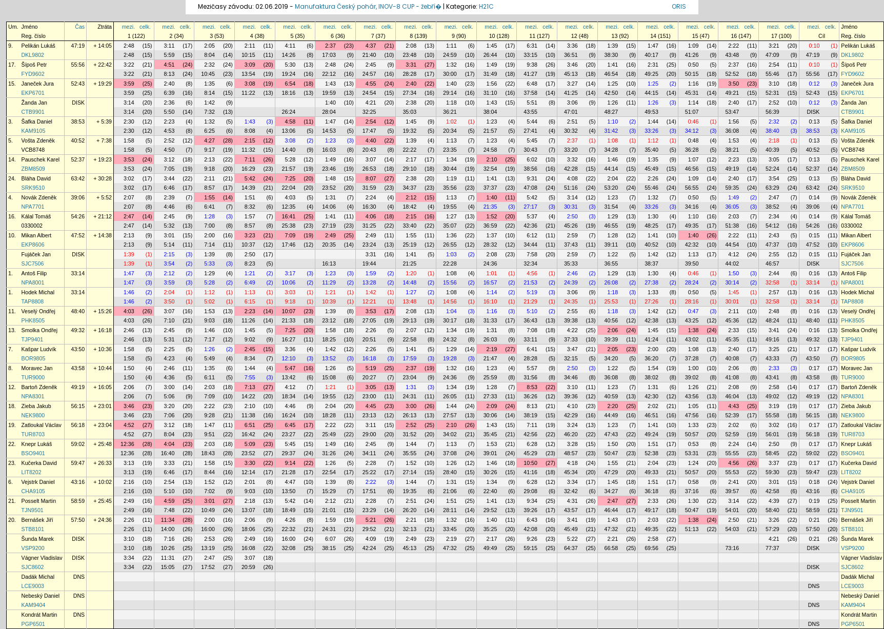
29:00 (369, 434)
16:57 (490, 282)
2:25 (169, 349)
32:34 (530, 263)
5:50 (169, 112)
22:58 (409, 339)
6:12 (532, 235)
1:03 (451, 254)
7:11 (250, 159)
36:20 (651, 358)
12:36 (127, 444)
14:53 (329, 131)
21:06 (450, 491)
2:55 (774, 254)
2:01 (250, 482)
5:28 (290, 159)
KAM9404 (34, 605)
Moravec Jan (37, 368)
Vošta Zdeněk (38, 140)
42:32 (692, 244)
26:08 (611, 282)
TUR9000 (33, 377)
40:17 (651, 55)
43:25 (692, 320)
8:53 (532, 387)
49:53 (651, 112)
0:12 (814, 83)
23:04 (409, 377)
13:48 (409, 301)
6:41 (209, 207)
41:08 (732, 377)
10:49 (208, 510)
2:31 (653, 65)
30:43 (530, 150)
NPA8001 (33, 282)
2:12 (411, 197)
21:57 (490, 131)
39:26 (530, 510)
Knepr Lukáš (37, 444)
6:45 (290, 425)
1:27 (451, 216)
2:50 (572, 216)
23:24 (369, 244)
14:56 (450, 301)
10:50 (530, 463)
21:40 (369, 55)
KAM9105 (34, 131)
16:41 (289, 216)
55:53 (732, 472)
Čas (80, 27)
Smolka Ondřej (39, 330)
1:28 (209, 216)
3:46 (572, 65)
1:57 (250, 216)
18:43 (208, 453)
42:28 (571, 169)
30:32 (571, 131)
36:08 (732, 131)
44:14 (611, 169)
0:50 (693, 65)
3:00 (169, 387)
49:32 (78, 330)
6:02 (532, 159)
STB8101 (33, 529)
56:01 (772, 434)
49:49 (490, 548)
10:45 (208, 74)
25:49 (329, 434)
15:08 (329, 377)
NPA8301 (33, 396)
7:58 (532, 254)
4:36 (169, 377)
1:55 (209, 197)
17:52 (208, 567)
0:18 (814, 482)
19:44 (369, 263)
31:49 (490, 74)
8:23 (250, 263)
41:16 (530, 472)
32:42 (571, 491)
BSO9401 (33, 453)
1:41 (612, 65)
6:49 (250, 282)
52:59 (732, 434)
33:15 (530, 55)
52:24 (772, 169)
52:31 (772, 93)
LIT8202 (32, 472)
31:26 (329, 453)
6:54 (290, 83)
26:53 (369, 169)
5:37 (532, 216)
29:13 (409, 320)
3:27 (572, 83)
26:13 (409, 415)
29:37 (289, 453)
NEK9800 (33, 415)
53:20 (611, 188)
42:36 (530, 225)
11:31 (168, 558)
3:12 (169, 159)
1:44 (653, 121)
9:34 (532, 501)
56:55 (692, 188)
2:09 (492, 406)
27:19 (329, 225)
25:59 (490, 377)
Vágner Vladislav (42, 558)
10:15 (248, 55)
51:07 (692, 112)
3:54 (774, 178)
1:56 (492, 83)
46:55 (611, 225)
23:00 (369, 396)
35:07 (450, 225)
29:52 (490, 510)
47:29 (611, 472)
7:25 (290, 178)
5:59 (169, 55)
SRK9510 (33, 188)
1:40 (451, 83)
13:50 (289, 491)
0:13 (814, 121)
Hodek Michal (38, 292)
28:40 (450, 472)
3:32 (572, 159)
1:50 (733, 273)
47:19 (78, 46)
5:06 (169, 396)
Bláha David (36, 178)
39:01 (490, 453)
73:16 (732, 548)
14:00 (168, 529)
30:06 (490, 415)
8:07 (371, 178)
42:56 (530, 434)
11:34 (168, 520)
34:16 (692, 207)
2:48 (129, 46)
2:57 (774, 292)
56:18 (78, 425)
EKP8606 (33, 244)
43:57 (571, 510)
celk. (145, 27)
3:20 (169, 406)
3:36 (572, 46)
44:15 (651, 93)
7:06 (169, 415)
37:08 (450, 453)
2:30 (129, 121)
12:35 (289, 207)
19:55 (450, 207)
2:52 (774, 102)
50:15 (692, 74)
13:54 (248, 74)
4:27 (209, 140)
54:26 (78, 216)
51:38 (732, 225)
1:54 (653, 368)
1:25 (612, 83)
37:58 (530, 93)
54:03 (732, 529)
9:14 (290, 463)
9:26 (532, 539)
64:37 (571, 548)
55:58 (772, 415)
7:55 (250, 377)
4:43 (733, 406)
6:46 (169, 188)
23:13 (369, 415)
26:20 (409, 510)
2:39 (169, 197)
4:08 (572, 178)
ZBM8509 (33, 169)
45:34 (571, 472)
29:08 (530, 491)
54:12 (772, 225)
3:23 (250, 235)
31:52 (409, 434)
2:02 (653, 406)
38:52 (772, 207)
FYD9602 (33, 74)
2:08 (411, 46)
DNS (79, 577)
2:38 (411, 102)
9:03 (209, 320)
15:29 (329, 491)
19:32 (409, 131)
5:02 (209, 301)
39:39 (611, 339)
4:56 (532, 273)
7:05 (169, 169)
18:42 (409, 207)
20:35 (329, 244)
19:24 (289, 74)
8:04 (209, 55)
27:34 (409, 93)
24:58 (490, 150)
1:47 (653, 46)
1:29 (612, 216)
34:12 (692, 131)
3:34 (572, 482)
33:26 (651, 131)
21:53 (530, 282)
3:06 (572, 102)
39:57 (732, 491)
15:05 (168, 567)
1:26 (612, 102)
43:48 (732, 55)
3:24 (572, 425)
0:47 (693, 311)
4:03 (290, 197)
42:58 (772, 491)
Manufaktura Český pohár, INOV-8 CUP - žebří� (368, 6)
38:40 (772, 131)
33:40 (409, 225)
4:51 (169, 65)
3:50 (733, 83)
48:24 (772, 320)
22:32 (289, 529)
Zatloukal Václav (42, 425)
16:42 (248, 434)
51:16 (571, 188)
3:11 (169, 46)
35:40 (651, 150)
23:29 (369, 510)
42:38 (651, 320)
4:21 (371, 102)
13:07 (248, 510)
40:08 (732, 358)
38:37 (651, 263)
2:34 (774, 216)
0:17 (814, 349)
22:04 (289, 188)
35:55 (409, 453)
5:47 (290, 368)
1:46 (612, 159)
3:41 (774, 330)
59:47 (78, 463)
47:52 (78, 235)
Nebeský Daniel (41, 596)
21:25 (409, 263)
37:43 (571, 244)
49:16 (772, 339)
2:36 (169, 102)
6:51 (250, 425)
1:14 (693, 102)
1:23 (492, 121)
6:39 (169, 93)
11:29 (329, 282)
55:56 (78, 65)
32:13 (409, 529)
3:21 (774, 46)
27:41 (530, 131)
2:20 (612, 406)
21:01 (329, 510)
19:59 (329, 93)
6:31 (532, 46)
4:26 (290, 520)
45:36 (732, 320)
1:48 (330, 178)
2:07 (129, 197)
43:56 (692, 396)
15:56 (450, 282)
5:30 (290, 65)
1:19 (451, 178)
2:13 (209, 159)
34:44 (530, 244)
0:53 (693, 444)
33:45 (450, 529)
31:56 (530, 377)
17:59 (409, 358)
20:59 (248, 567)
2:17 (411, 159)
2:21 (411, 520)
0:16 (814, 273)
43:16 (78, 482)
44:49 (611, 415)
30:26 (490, 472)
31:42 (611, 131)
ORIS (679, 6)
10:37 (248, 244)
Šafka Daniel (37, 121)
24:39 (571, 282)
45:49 (651, 169)
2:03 (733, 216)
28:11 (450, 510)
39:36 (571, 396)
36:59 (490, 225)
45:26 (571, 225)
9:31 (532, 178)
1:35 (209, 83)
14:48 (409, 282)
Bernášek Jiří (37, 520)
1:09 (693, 46)
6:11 (209, 377)
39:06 (78, 197)
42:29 (571, 415)
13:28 (369, 282)
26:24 (289, 112)
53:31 (692, 453)
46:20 (571, 434)
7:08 (532, 330)
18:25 (329, 339)
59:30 (772, 472)
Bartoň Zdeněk (39, 387)
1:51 (250, 197)
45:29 (530, 453)
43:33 (772, 358)
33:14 (78, 273)
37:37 (490, 188)
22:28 (450, 263)
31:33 (490, 320)
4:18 (572, 463)
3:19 (774, 406)
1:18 (451, 102)
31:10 (490, 93)
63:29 (772, 188)
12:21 (369, 301)
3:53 (129, 159)
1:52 (492, 216)
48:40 (78, 311)
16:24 (289, 415)
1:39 (612, 46)
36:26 (530, 396)
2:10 (492, 159)
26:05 (450, 396)
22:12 (329, 74)
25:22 (369, 472)
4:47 (290, 482)
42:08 (530, 529)
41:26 (692, 55)
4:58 (290, 121)
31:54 (611, 207)
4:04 (169, 444)
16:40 (168, 453)
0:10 (814, 46)
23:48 (409, 55)
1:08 (612, 140)
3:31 (411, 65)
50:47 (611, 453)
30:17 (450, 320)
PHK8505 (33, 320)
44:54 (732, 244)
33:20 (571, 150)
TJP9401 (33, 339)
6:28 (532, 444)
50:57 (692, 434)
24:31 (409, 396)
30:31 (571, 207)
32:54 (490, 169)
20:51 (369, 339)
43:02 (692, 339)
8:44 (209, 472)
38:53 (78, 121)
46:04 (732, 396)
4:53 (169, 131)
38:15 (329, 548)
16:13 (329, 263)
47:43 (611, 434)
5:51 (532, 102)
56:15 (78, 406)
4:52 (129, 425)
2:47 (774, 197)
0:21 (814, 520)
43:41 (772, 377)
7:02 (209, 491)
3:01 (169, 235)
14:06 (329, 207)
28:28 (409, 74)
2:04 (612, 178)
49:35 (692, 225)
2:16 (129, 482)
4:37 (371, 46)
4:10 (572, 406)
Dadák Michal (38, 577)
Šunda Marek (38, 539)
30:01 (732, 301)
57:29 (772, 529)
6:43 (532, 520)
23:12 (329, 320)
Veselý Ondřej (38, 311)
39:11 (611, 244)
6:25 (209, 131)
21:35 (490, 207)
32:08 (289, 548)
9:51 (209, 434)
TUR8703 (33, 434)
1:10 (612, 121)
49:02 (772, 396)
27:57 (450, 415)
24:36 (490, 263)
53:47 (732, 112)
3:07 (371, 159)
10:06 (289, 282)
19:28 (450, 358)
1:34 (451, 159)
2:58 (774, 387)
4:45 (371, 406)
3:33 (169, 463)
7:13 (250, 387)
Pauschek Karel (41, 159)
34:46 (571, 377)
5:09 (250, 444)
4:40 (371, 140)
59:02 (78, 444)
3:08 (250, 83)
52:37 (78, 159)
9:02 (250, 339)
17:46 (289, 244)
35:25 (490, 529)
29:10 (409, 169)
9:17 (209, 150)
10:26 (168, 548)
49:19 (732, 169)
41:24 (651, 339)
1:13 (451, 140)
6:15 (250, 301)
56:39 (772, 112)
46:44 (611, 510)
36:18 (651, 491)
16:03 (329, 150)
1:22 (612, 254)
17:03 (329, 55)
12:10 (289, 358)
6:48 (532, 83)
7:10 (169, 320)
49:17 (651, 510)
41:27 (530, 74)
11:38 (248, 415)
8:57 (209, 188)
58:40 (772, 510)
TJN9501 (33, 510)
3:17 (290, 273)
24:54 (369, 93)
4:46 (169, 207)
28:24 (692, 282)
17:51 (369, 491)
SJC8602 (33, 567)
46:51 (651, 415)
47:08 (530, 188)
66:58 (611, 548)
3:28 (572, 444)
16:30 (369, 207)
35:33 (571, 263)
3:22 (129, 65)
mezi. (128, 27)
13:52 (329, 358)
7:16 (169, 539)
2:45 (371, 65)
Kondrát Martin (39, 615)
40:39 (772, 150)
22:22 (409, 150)
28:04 (329, 112)
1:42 (209, 102)
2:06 (612, 330)
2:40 (169, 83)
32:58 (772, 282)
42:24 (369, 548)
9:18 (209, 169)
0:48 (693, 140)
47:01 (571, 112)
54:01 (732, 510)
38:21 (732, 150)
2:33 (733, 330)
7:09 (290, 235)
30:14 (732, 282)
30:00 (450, 74)
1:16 (693, 83)
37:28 (692, 358)
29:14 (450, 93)
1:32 (451, 65)
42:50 (611, 93)
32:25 (369, 112)
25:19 (409, 244)
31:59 (369, 188)
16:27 (289, 339)
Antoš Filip (34, 273)
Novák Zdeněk (39, 197)
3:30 (250, 463)
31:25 (369, 225)
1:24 (693, 463)
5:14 (169, 244)
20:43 (369, 150)
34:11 (369, 453)
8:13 (169, 74)
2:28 (371, 463)
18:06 (248, 529)
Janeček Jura (38, 83)
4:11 (290, 46)
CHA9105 (33, 491)
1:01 (492, 273)
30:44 (450, 169)
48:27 (611, 112)
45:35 (732, 339)
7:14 (209, 244)
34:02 (450, 434)
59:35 (732, 188)
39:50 (692, 263)
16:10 (490, 301)
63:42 (78, 178)
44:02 (732, 263)
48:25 (651, 225)
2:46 (572, 273)
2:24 (371, 197)
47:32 (611, 529)
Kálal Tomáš (36, 216)
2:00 (209, 235)
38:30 (611, 55)
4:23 (169, 358)
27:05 (369, 320)
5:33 (209, 263)
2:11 (250, 46)
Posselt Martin (39, 501)
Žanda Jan (34, 102)
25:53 (611, 301)
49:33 (651, 472)
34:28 (611, 150)
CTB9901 (33, 112)
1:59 (371, 273)
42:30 (651, 396)
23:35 (450, 150)
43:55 (530, 112)
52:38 (651, 453)
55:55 (732, 453)
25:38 (289, 225)
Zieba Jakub (36, 406)
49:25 (651, 74)
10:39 (329, 301)
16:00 (208, 529)
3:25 (774, 349)
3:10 (774, 83)
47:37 (772, 244)
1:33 (653, 292)
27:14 (409, 472)
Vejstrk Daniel (38, 482)
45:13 (571, 74)
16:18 (369, 358)
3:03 (290, 292)
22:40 (490, 491)
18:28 (329, 415)
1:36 (451, 235)
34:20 (611, 358)
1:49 (492, 65)
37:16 (692, 491)
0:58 (693, 482)
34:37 (409, 188)
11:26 (248, 320)
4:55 (371, 83)
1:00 (693, 368)
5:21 (371, 520)
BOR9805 (34, 358)
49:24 (651, 434)
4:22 (572, 330)
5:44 (532, 121)
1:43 (330, 83)
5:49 (209, 358)
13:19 (208, 548)
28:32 (490, 244)
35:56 (450, 188)
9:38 (532, 65)
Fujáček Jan (36, 254)
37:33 (571, 339)
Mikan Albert (37, 235)
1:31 (330, 197)
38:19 (530, 415)
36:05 (732, 207)
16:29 (248, 169)
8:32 (250, 207)
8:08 (250, 131)
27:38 (651, 282)
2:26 (653, 178)
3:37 (774, 463)
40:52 (78, 140)
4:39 (774, 501)
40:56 (611, 320)
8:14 (209, 93)
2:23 (169, 121)
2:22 (733, 46)
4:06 (371, 216)
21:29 (530, 301)
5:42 (250, 178)
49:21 (732, 93)
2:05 (209, 46)
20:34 (450, 131)
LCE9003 (33, 586)
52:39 (732, 415)
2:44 (774, 273)
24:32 (450, 339)
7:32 (209, 112)
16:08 (248, 548)
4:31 (572, 501)
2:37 (330, 46)
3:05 (774, 159)
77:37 (772, 548)
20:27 (369, 377)
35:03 (409, 112)
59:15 (530, 548)
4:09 (371, 539)
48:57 (571, 453)
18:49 (289, 510)
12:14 (248, 472)
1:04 (451, 311)
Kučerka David (39, 463)
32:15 (571, 358)
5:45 (532, 140)
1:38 (693, 330)
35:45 (490, 434)
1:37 (492, 235)
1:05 (693, 406)
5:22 (572, 539)
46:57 (772, 263)
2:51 (572, 121)
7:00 (209, 225)
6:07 (330, 539)
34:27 (611, 491)
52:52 (732, 74)
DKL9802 (33, 55)
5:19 (532, 292)
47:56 (692, 415)
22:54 (329, 472)
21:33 (289, 320)
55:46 (772, 74)
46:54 (611, 74)
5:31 (169, 339)
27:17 (530, 207)
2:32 (209, 65)
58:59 (78, 501)
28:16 (692, 301)
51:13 (692, 529)
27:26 (651, 301)
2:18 (774, 140)
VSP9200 (33, 548)
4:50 (169, 150)
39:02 (692, 377)
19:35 (409, 491)
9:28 (209, 415)
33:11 (530, 339)
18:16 (289, 93)
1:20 (411, 273)
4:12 (733, 254)
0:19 (814, 501)
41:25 (571, 93)
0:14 (814, 197)
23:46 (329, 169)
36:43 (530, 320)
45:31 (692, 93)
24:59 (450, 55)
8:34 (250, 358)
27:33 (490, 396)
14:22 (248, 396)
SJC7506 (33, 263)
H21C (486, 6)
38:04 (490, 112)
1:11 (451, 46)
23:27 (289, 434)
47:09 (772, 55)
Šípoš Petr (34, 65)
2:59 (572, 235)
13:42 (289, 377)
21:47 (490, 358)
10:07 (289, 311)
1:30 (653, 216)
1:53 (733, 140)
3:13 (129, 463)
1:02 (451, 121)
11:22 (248, 93)
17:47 (369, 131)
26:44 (490, 55)
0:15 (814, 235)
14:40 (289, 150)
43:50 (78, 349)
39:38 (571, 320)
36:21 (450, 112)
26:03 (490, 339)
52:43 (78, 83)
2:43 (774, 235)
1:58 (129, 140)
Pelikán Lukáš (38, 46)
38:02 (651, 377)
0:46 (693, 121)
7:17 (209, 339)
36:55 (611, 263)
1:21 (250, 273)
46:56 (692, 169)
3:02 (129, 178)
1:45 (492, 46)
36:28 (692, 150)
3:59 (129, 83)
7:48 (169, 510)
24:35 (571, 301)
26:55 (450, 244)
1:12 (653, 140)
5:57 (532, 368)
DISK (78, 102)
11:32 (248, 150)
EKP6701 (33, 93)
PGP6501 (33, 624)
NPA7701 (33, 207)
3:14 (129, 102)
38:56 (530, 169)
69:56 (651, 548)
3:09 (250, 65)
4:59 (169, 501)
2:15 (250, 140)
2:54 (774, 65)
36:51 (571, 55)
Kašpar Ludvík (39, 349)
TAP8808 (33, 301)
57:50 (78, 520)
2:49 (330, 235)
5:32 (169, 225)
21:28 (289, 472)
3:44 (169, 178)
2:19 (492, 349)
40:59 (611, 396)
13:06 (289, 131)
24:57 (369, 74)
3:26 (774, 520)
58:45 (772, 453)
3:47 (572, 349)
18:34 (289, 396)
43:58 (78, 368)
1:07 (693, 159)
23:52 (329, 188)
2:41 (733, 482)
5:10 (532, 311)
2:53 (209, 539)
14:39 (248, 188)
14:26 (289, 55)
